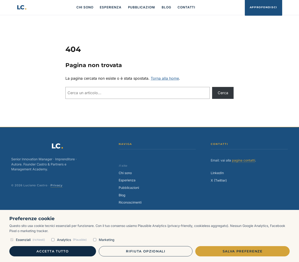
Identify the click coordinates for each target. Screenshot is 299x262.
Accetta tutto (52, 251)
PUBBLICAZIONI (141, 7)
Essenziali (27, 239)
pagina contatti (243, 160)
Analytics (69, 239)
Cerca (223, 92)
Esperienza (127, 180)
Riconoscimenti (130, 202)
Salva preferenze (243, 251)
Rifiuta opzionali (145, 251)
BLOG (166, 7)
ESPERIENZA (110, 7)
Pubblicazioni (129, 188)
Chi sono (125, 173)
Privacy (56, 185)
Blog (122, 195)
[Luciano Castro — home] (22, 7)
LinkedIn (217, 173)
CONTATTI (186, 7)
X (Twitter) (219, 180)
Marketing (103, 240)
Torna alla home (165, 78)
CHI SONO (84, 7)
